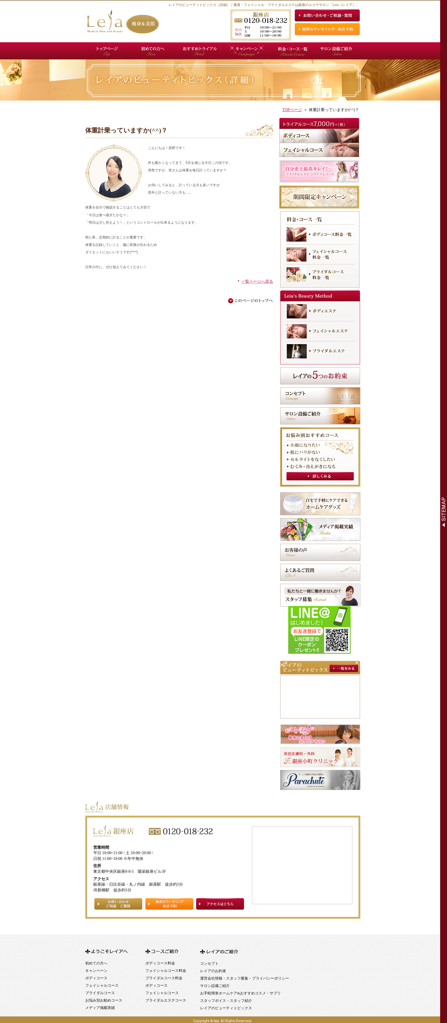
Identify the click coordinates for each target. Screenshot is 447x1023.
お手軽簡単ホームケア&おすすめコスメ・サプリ (240, 993)
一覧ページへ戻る (257, 281)
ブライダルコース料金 (163, 978)
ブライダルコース (100, 993)
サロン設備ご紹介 (215, 986)
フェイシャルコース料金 (165, 970)
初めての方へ (96, 963)
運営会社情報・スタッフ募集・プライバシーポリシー (244, 978)
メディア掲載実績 (100, 1008)
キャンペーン (96, 970)
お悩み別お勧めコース (103, 1000)
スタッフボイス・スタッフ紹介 (226, 1000)
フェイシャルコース (102, 985)
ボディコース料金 (160, 963)
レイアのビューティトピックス (226, 1008)
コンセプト (209, 963)
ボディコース (96, 978)
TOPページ (292, 110)
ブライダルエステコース (165, 1000)
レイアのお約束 (213, 971)
